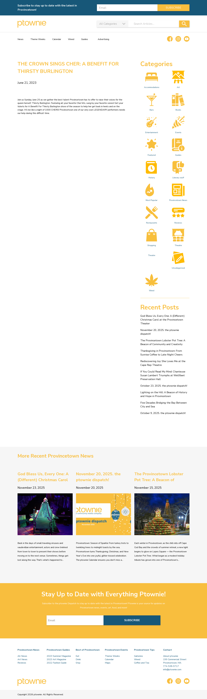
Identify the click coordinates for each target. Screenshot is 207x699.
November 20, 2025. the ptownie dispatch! (159, 332)
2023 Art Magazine (56, 659)
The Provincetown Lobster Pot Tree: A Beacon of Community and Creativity (162, 342)
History (151, 170)
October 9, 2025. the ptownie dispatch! (163, 413)
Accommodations (151, 80)
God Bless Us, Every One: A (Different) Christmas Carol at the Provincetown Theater (162, 319)
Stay (78, 662)
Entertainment (151, 125)
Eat (77, 656)
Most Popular (151, 193)
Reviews (178, 215)
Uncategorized (178, 260)
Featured (151, 147)
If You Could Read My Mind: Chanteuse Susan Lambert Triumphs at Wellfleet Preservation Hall (162, 375)
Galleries (138, 656)
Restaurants (151, 215)
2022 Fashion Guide (56, 662)
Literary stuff (178, 170)
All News (22, 656)
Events (178, 125)
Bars (151, 102)
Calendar (56, 39)
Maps (107, 662)
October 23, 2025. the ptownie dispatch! (163, 385)
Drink (78, 659)
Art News (22, 659)
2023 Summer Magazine (59, 656)
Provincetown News (178, 193)
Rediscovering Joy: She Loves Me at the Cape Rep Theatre (162, 363)
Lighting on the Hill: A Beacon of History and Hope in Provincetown (163, 394)
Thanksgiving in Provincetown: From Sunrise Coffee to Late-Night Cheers (161, 352)
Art (178, 80)
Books (178, 102)
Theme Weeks (37, 39)
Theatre (178, 238)
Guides (84, 39)
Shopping (151, 238)
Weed (71, 39)
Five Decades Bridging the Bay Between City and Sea (163, 404)
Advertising (103, 39)
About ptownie (170, 656)
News (20, 39)
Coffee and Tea (141, 662)
